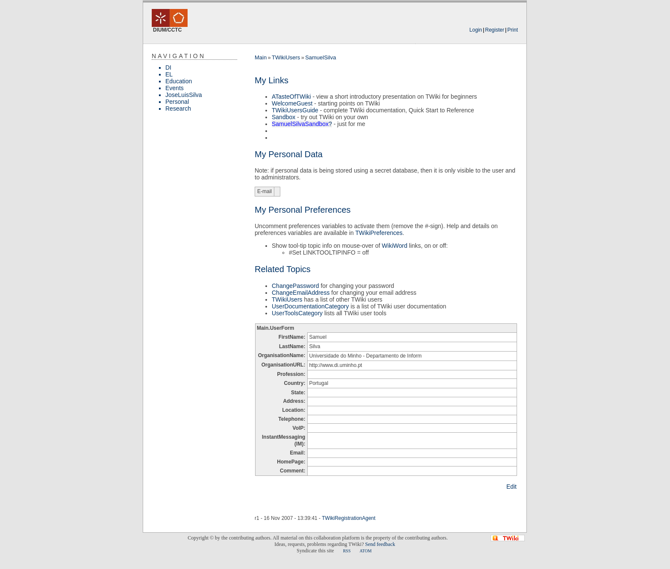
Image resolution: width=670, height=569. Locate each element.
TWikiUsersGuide (295, 110)
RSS (347, 550)
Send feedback (380, 544)
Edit (511, 486)
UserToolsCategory (297, 313)
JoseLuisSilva (183, 94)
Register (494, 30)
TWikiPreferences (379, 232)
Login (476, 30)
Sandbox (283, 117)
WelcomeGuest (292, 103)
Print (512, 30)
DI (168, 67)
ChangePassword (295, 285)
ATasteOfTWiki (291, 96)
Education (178, 81)
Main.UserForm (275, 328)
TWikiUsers (286, 57)
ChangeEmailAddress (300, 292)
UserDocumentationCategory (310, 306)
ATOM (365, 550)
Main (261, 57)
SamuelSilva (320, 57)
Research (178, 108)
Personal (177, 101)
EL (169, 74)
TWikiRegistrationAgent (348, 518)
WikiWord (395, 245)
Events (174, 88)
